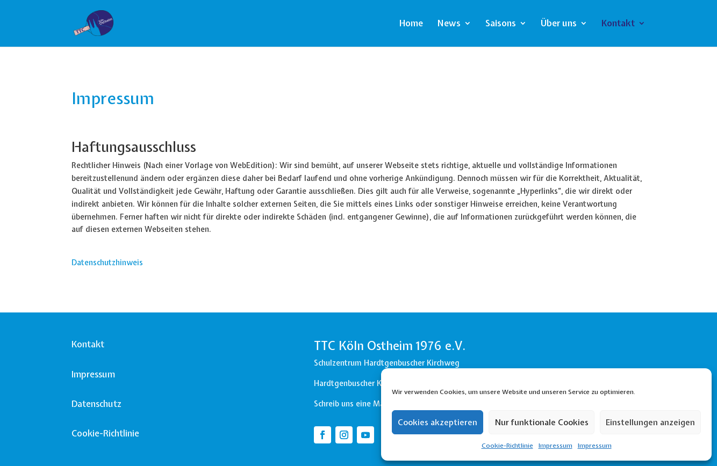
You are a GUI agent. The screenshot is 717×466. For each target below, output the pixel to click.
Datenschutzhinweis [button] (107, 262)
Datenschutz (96, 404)
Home (411, 24)
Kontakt (618, 24)
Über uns (559, 24)
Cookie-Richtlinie (507, 445)
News (449, 24)
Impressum (555, 445)
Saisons (500, 24)
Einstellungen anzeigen (650, 422)
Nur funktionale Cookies (541, 422)
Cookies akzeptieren (437, 422)
